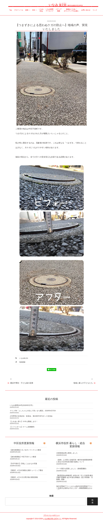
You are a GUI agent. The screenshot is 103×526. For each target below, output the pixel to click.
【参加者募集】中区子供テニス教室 (23, 457)
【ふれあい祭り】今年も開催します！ (24, 421)
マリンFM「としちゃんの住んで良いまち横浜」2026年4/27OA (33, 411)
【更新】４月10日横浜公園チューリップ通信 (26, 470)
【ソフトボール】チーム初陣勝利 (22, 427)
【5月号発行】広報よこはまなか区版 (23, 463)
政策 (28, 10)
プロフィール (18, 10)
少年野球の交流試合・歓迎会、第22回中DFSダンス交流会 (31, 416)
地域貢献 (22, 362)
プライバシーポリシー (51, 515)
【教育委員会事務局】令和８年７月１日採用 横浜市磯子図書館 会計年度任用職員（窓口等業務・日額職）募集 (74, 477)
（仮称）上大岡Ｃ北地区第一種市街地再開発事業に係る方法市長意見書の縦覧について (74, 461)
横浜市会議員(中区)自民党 (66, 5)
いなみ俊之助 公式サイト (52, 519)
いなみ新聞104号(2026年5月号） (22, 405)
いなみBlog (41, 10)
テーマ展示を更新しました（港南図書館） (71, 468)
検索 (51, 496)
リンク (95, 10)
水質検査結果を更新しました (67, 453)
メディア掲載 (59, 10)
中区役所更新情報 (24, 443)
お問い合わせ (85, 10)
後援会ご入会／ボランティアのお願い (71, 10)
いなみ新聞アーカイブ (49, 10)
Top (10, 10)
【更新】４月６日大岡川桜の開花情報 (24, 477)
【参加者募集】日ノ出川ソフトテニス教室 (25, 450)
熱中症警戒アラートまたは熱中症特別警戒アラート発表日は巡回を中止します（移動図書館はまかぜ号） (74, 488)
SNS (34, 10)
